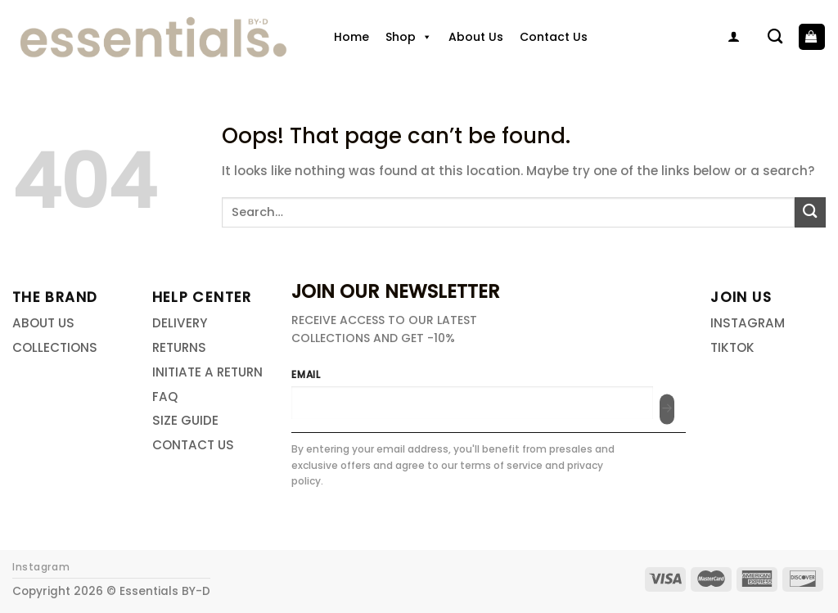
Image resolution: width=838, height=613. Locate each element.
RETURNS (179, 347)
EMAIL (306, 374)
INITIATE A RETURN (207, 372)
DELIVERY (179, 322)
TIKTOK (732, 347)
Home (351, 37)
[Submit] (810, 212)
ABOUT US (43, 322)
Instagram (41, 567)
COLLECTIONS (54, 347)
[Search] (775, 37)
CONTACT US (193, 444)
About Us (475, 37)
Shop (408, 36)
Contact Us (554, 37)
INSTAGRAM (747, 322)
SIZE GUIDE (185, 420)
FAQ (165, 396)
